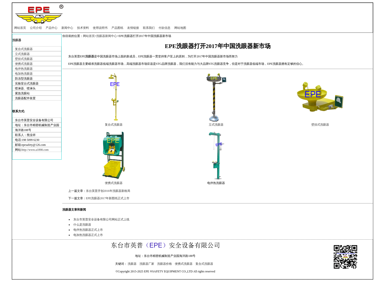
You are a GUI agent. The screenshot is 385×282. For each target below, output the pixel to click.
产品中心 (51, 28)
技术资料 (83, 28)
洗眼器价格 (164, 263)
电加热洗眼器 (24, 73)
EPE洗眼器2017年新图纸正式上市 (107, 198)
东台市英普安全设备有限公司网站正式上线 (101, 219)
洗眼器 (16, 40)
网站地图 (180, 28)
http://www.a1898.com (35, 149)
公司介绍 (36, 28)
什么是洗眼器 (82, 224)
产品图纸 (117, 28)
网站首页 (20, 28)
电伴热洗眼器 (24, 68)
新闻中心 (67, 28)
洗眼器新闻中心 (106, 36)
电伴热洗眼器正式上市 (88, 230)
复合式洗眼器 (24, 49)
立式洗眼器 (22, 54)
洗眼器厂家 (146, 263)
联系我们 (149, 28)
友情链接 (133, 28)
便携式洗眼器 (24, 64)
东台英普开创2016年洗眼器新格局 (108, 191)
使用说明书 (100, 28)
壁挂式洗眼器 (24, 59)
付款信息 (164, 28)
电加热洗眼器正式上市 (88, 235)
